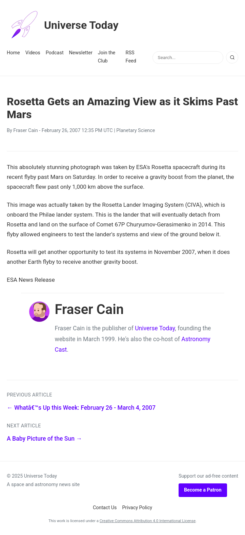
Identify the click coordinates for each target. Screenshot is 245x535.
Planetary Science (135, 130)
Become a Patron (203, 490)
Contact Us (105, 508)
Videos (32, 53)
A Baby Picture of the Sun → (44, 438)
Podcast (55, 53)
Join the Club (106, 57)
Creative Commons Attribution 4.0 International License (148, 520)
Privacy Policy (137, 508)
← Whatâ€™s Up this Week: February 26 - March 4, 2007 (81, 407)
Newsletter (81, 53)
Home (13, 53)
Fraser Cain (25, 130)
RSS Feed (131, 57)
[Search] (232, 57)
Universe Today (63, 25)
